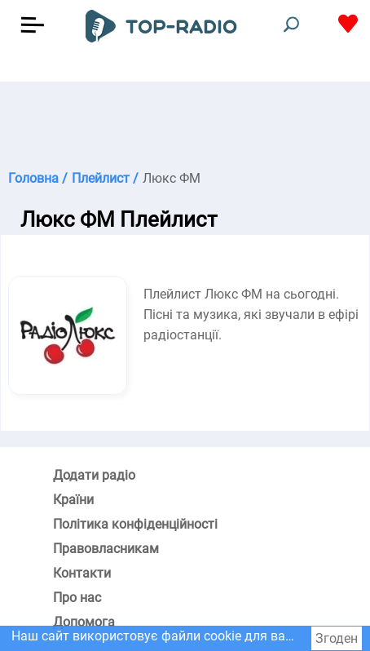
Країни (73, 499)
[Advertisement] (185, 122)
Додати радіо (94, 475)
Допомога (84, 622)
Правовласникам (106, 548)
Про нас (77, 597)
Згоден (336, 638)
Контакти (82, 573)
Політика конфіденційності (135, 524)
